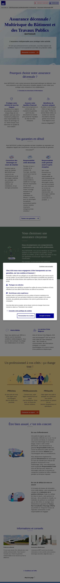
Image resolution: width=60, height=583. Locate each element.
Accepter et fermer (44, 315)
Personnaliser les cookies (26, 315)
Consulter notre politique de (20, 311)
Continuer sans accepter (46, 266)
